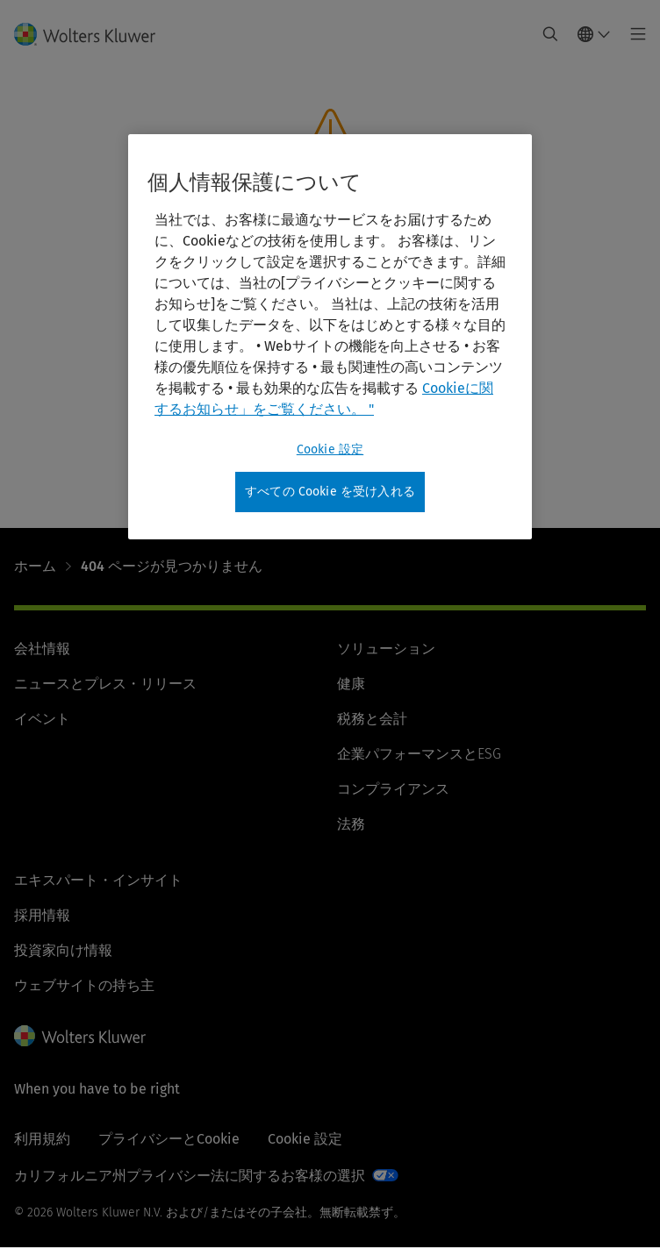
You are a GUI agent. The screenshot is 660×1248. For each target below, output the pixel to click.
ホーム (35, 566)
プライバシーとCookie (169, 1138)
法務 (351, 824)
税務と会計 (372, 718)
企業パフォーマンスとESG (419, 753)
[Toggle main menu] (633, 34)
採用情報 (42, 915)
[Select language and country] (594, 34)
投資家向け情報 (63, 950)
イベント (42, 718)
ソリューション (386, 648)
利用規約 (42, 1138)
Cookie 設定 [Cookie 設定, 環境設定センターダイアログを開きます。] (330, 449)
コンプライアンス (393, 789)
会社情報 (42, 648)
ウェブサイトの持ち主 (84, 985)
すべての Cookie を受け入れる (330, 491)
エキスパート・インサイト (98, 880)
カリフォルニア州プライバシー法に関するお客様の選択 (189, 1175)
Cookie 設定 (305, 1138)
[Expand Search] (550, 34)
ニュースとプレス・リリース (105, 683)
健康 (351, 683)
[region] (330, 336)
